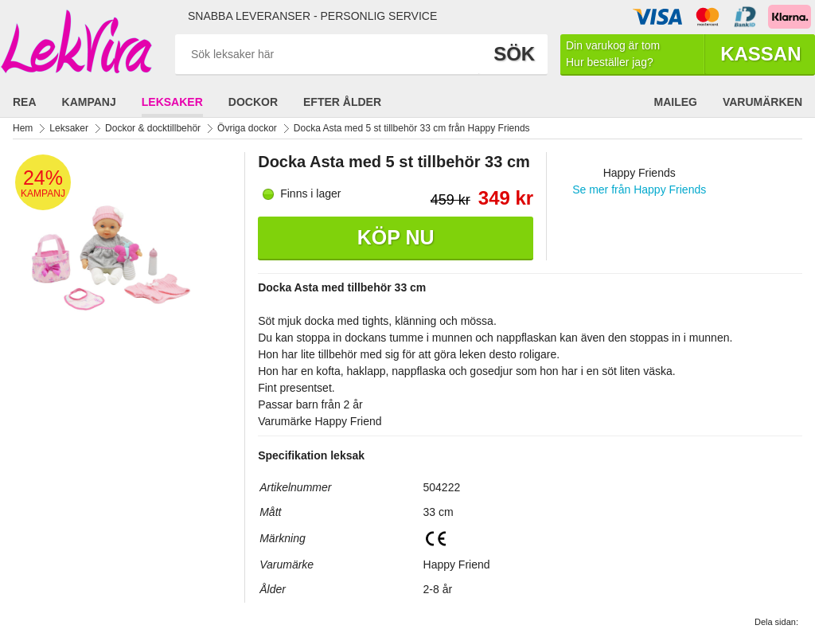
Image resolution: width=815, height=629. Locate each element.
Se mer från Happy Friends (639, 189)
